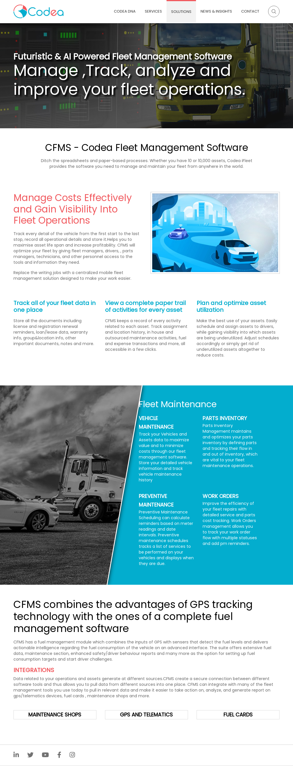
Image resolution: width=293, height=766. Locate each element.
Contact (250, 11)
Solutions (181, 11)
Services (153, 11)
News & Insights (216, 11)
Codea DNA (125, 11)
